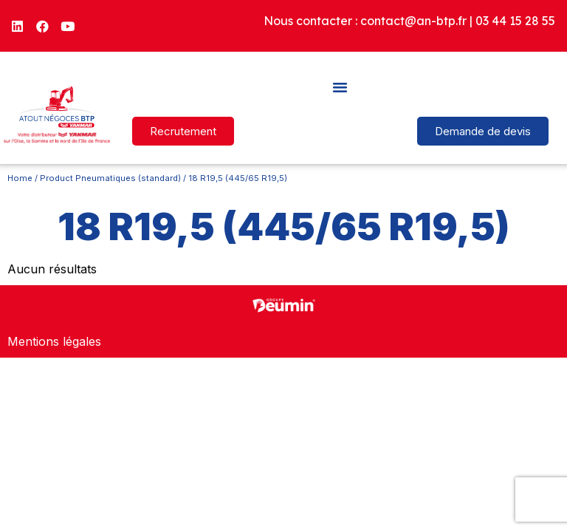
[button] (340, 86)
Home (19, 178)
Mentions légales (54, 341)
